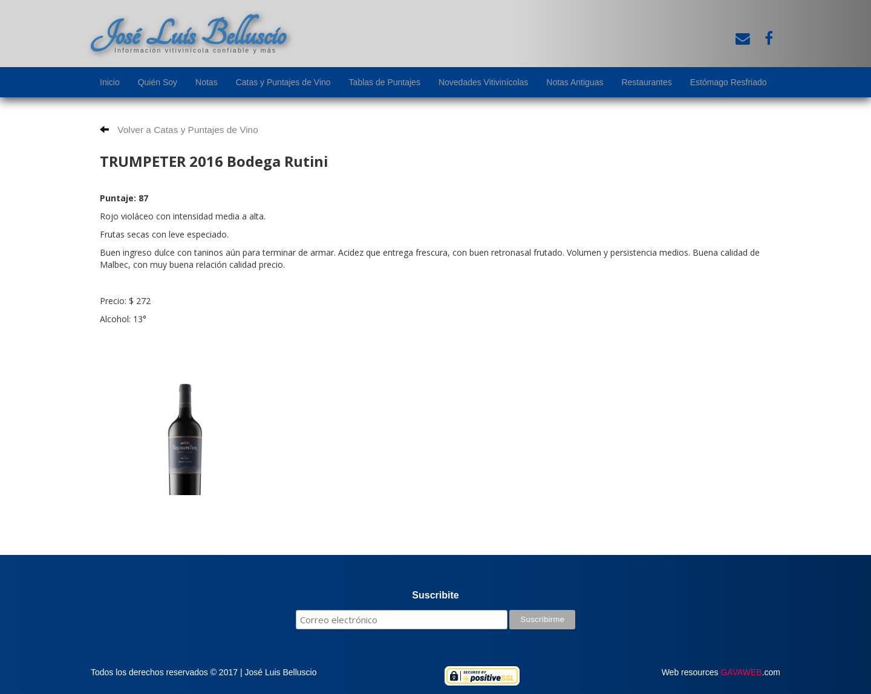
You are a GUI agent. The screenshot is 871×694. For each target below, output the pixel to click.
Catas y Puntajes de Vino (283, 82)
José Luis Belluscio (188, 34)
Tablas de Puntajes (384, 82)
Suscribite (435, 595)
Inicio (110, 82)
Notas (206, 82)
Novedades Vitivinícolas (483, 82)
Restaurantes (646, 82)
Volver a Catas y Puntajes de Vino (179, 130)
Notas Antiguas (574, 82)
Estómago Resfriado (728, 82)
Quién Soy (157, 82)
